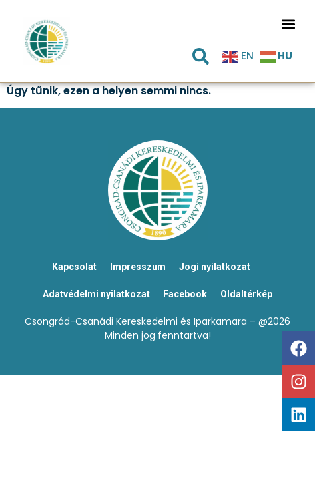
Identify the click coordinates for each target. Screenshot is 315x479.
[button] (288, 24)
